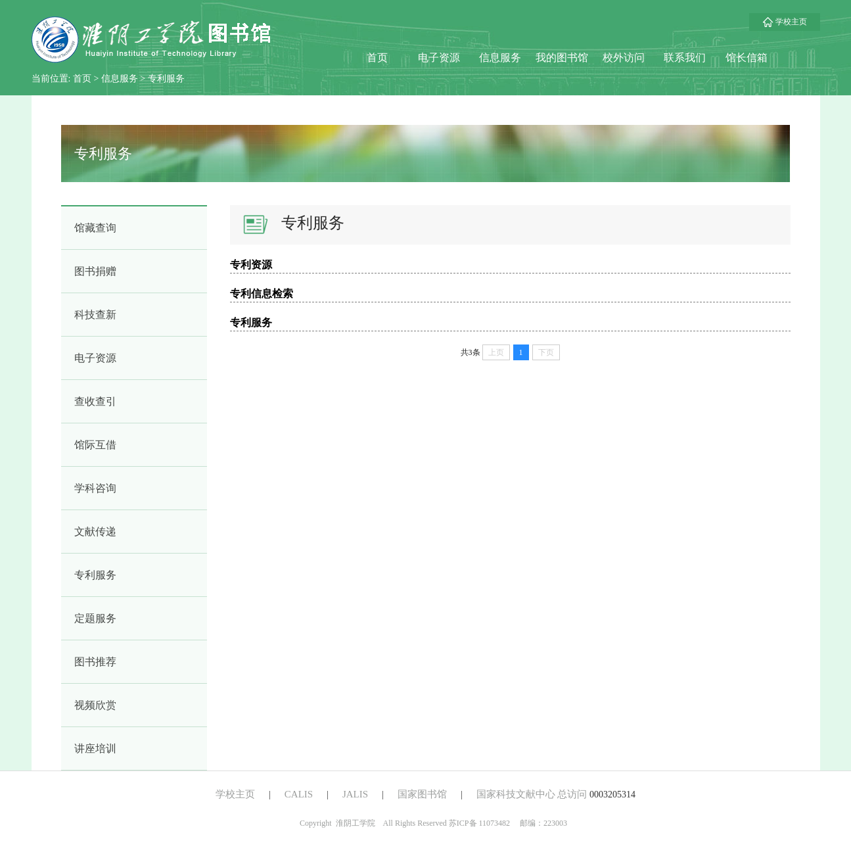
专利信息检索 (261, 293)
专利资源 (251, 264)
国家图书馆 (422, 794)
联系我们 (685, 57)
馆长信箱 (746, 57)
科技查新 (95, 314)
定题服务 (95, 618)
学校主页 (784, 21)
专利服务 (166, 78)
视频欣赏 (95, 705)
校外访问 (624, 57)
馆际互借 (95, 444)
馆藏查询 (95, 227)
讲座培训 (95, 748)
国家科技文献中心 (515, 794)
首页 (377, 57)
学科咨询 (95, 488)
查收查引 (95, 401)
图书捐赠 (95, 271)
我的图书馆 (562, 57)
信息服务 (500, 57)
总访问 (572, 794)
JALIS (355, 794)
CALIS (299, 794)
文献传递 (95, 531)
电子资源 (439, 57)
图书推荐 (95, 661)
